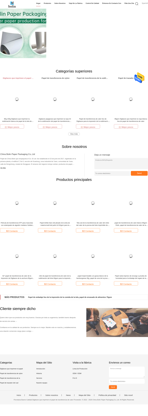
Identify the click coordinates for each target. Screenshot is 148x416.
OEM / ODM (77, 373)
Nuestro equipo (41, 383)
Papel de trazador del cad (9, 383)
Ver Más (3, 168)
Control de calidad (92, 3)
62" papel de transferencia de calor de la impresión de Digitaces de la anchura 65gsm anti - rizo (17, 278)
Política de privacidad (107, 395)
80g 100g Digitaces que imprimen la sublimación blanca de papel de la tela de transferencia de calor (17, 121)
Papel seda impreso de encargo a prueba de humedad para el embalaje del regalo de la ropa (131, 278)
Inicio (19, 395)
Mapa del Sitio (84, 395)
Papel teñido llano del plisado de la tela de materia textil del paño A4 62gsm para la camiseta (55, 225)
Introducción (40, 369)
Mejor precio (12, 127)
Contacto (12, 231)
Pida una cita (129, 3)
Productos (47, 3)
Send (139, 173)
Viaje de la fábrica (75, 3)
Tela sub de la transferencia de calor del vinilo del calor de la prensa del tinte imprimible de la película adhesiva (92, 225)
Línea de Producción (80, 369)
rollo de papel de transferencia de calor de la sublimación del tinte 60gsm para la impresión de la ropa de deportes (55, 278)
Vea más (74, 134)
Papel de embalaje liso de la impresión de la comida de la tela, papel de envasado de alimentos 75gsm (70, 297)
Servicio (39, 378)
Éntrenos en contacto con (111, 3)
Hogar (38, 3)
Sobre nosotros (59, 3)
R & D (75, 378)
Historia (39, 373)
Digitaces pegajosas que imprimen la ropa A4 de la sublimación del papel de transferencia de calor (55, 121)
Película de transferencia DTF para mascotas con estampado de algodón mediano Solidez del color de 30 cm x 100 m (17, 225)
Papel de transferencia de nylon (11, 373)
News (68, 395)
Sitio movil (128, 395)
